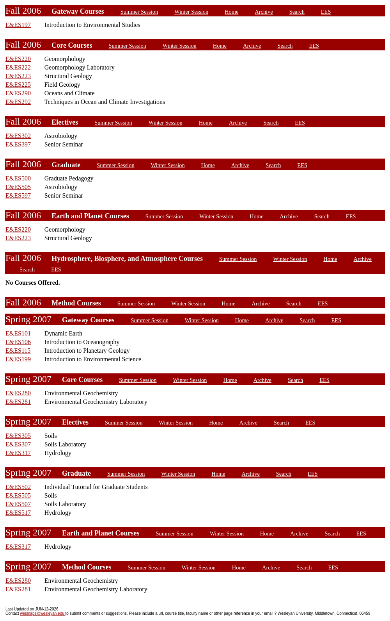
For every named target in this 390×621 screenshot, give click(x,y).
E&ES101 (18, 333)
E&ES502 (18, 487)
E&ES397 (18, 144)
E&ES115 (17, 350)
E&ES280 (18, 393)
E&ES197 (18, 24)
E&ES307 (18, 444)
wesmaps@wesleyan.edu (42, 613)
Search (297, 12)
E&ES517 (18, 512)
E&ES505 (18, 187)
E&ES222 (18, 67)
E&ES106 (18, 342)
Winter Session (191, 12)
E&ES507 (18, 504)
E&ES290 (18, 93)
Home (231, 12)
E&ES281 (18, 401)
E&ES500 (18, 178)
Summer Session (139, 12)
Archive (264, 12)
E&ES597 (18, 195)
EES (326, 12)
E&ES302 (18, 135)
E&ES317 (18, 453)
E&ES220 (18, 58)
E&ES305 (18, 435)
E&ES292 (18, 101)
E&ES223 (18, 76)
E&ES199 (18, 359)
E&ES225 (18, 84)
